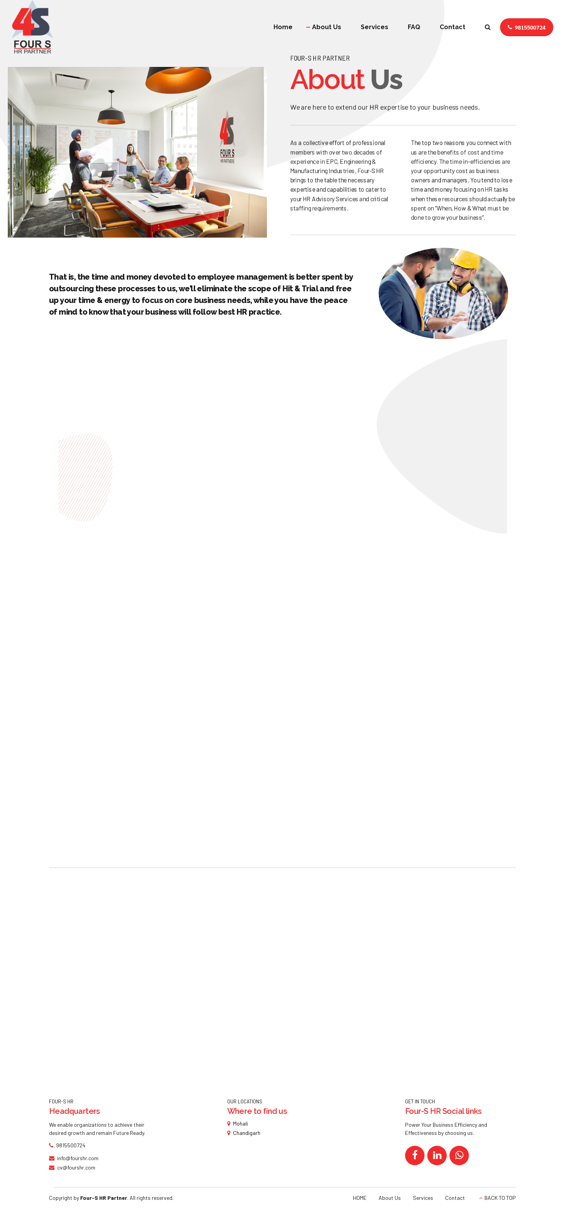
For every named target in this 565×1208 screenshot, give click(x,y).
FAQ (414, 27)
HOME (360, 1197)
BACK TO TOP (500, 1197)
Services (374, 27)
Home (283, 27)
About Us (326, 27)
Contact (452, 27)
